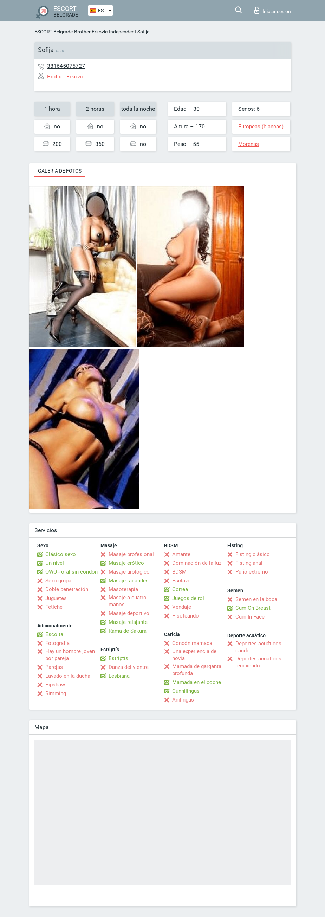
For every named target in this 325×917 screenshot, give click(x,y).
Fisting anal (248, 563)
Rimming (55, 693)
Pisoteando (185, 616)
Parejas (54, 667)
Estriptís (118, 658)
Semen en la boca (256, 599)
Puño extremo (251, 572)
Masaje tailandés (129, 580)
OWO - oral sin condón (71, 572)
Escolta (54, 634)
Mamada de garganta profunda (196, 670)
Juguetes (56, 598)
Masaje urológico (129, 572)
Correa (180, 589)
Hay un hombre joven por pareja (70, 654)
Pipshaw (55, 685)
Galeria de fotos (60, 171)
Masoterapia (123, 589)
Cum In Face (250, 617)
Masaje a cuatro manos (128, 601)
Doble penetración (66, 589)
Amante (181, 554)
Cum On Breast (253, 608)
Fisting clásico (252, 554)
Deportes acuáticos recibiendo (258, 662)
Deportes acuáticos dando (258, 647)
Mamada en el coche (196, 682)
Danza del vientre (129, 667)
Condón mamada (192, 643)
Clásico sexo (60, 554)
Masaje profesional (131, 554)
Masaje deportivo (129, 613)
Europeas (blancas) (261, 126)
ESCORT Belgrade (53, 31)
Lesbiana (119, 676)
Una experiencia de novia (194, 654)
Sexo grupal (59, 580)
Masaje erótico (126, 563)
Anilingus (183, 700)
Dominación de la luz (196, 563)
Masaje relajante (128, 622)
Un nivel (54, 563)
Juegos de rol (188, 598)
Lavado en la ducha (67, 676)
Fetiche (54, 607)
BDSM (179, 572)
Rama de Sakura (128, 631)
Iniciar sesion (272, 10)
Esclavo (181, 580)
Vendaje (181, 607)
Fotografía (57, 643)
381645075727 (66, 66)
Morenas (248, 144)
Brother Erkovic (91, 31)
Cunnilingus (186, 691)
